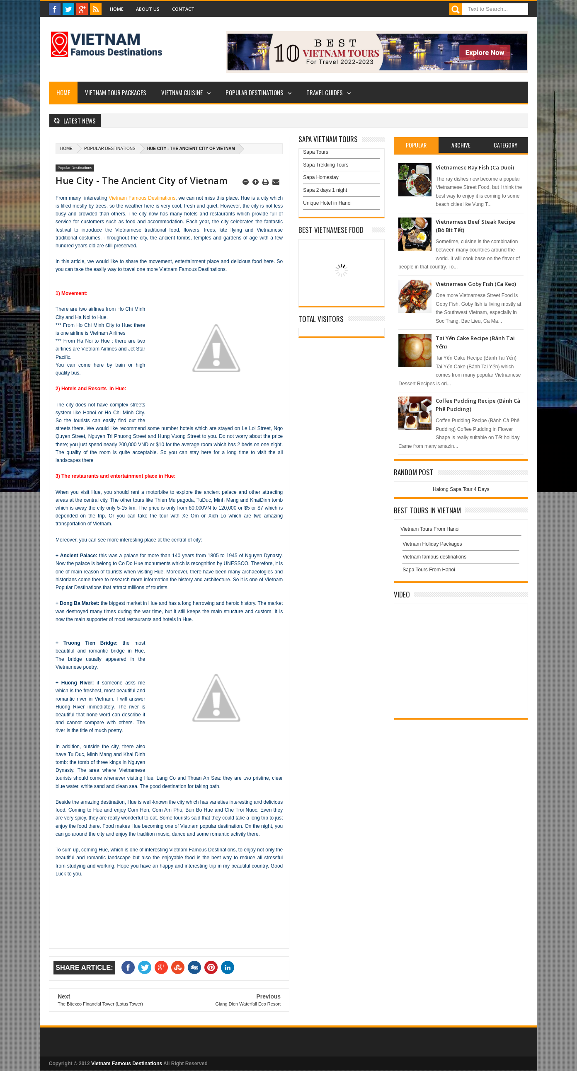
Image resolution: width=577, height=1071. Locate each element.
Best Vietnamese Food (331, 230)
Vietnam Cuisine (182, 92)
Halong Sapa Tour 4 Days (461, 489)
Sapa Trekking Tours (325, 165)
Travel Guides (324, 92)
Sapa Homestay (320, 177)
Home (117, 9)
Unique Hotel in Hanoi (327, 203)
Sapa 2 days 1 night (325, 190)
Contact (183, 9)
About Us (148, 9)
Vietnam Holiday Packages (460, 546)
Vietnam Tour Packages (115, 92)
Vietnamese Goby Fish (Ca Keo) (476, 284)
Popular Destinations (254, 92)
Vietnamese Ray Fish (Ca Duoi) (475, 167)
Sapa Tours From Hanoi (428, 570)
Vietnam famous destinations (434, 557)
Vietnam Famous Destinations (142, 198)
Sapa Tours (315, 152)
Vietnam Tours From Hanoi (429, 529)
